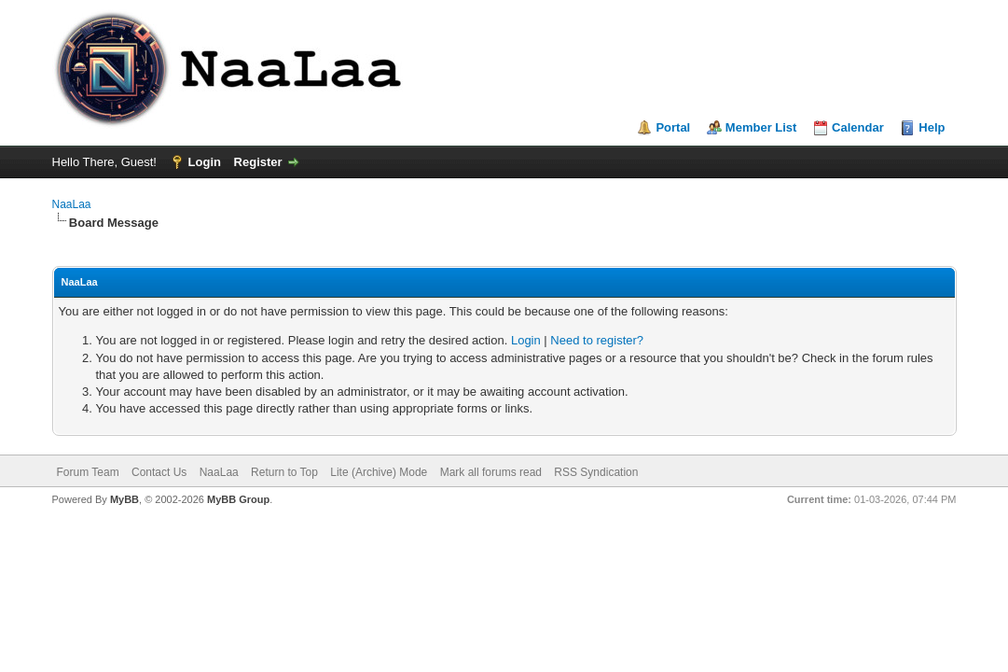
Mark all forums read (491, 472)
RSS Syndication (596, 472)
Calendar (858, 127)
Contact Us (158, 472)
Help (931, 127)
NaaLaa (71, 204)
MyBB (124, 499)
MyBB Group (238, 499)
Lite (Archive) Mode (378, 472)
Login (204, 162)
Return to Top (284, 472)
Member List (761, 127)
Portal (673, 127)
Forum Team (88, 472)
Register (258, 162)
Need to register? (596, 340)
